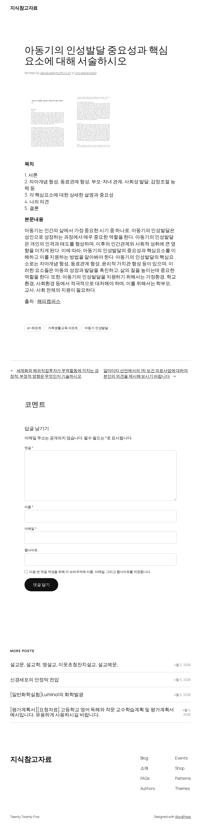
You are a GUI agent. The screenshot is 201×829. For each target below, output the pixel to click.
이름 (29, 507)
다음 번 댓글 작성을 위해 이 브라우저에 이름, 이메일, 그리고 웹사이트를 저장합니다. (90, 571)
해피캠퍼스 (49, 301)
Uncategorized (85, 73)
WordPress (183, 816)
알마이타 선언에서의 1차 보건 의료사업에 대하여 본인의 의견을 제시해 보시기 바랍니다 (145, 373)
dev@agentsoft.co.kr (55, 73)
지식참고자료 (24, 8)
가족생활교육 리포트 (63, 328)
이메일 (31, 528)
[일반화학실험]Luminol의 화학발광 (46, 694)
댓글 (29, 447)
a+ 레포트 (34, 328)
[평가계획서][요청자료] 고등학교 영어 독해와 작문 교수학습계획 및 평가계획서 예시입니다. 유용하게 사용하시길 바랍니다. (92, 712)
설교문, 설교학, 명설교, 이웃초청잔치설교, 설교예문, (64, 664)
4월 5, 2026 (182, 664)
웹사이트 (31, 550)
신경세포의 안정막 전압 (34, 679)
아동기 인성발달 (96, 328)
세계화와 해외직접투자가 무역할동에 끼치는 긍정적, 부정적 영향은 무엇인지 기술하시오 (54, 373)
